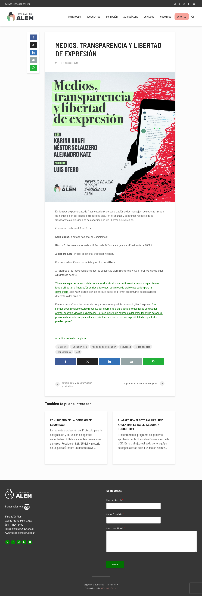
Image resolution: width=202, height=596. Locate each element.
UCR (78, 351)
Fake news (62, 346)
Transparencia (64, 351)
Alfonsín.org (130, 16)
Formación (112, 16)
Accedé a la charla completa (70, 338)
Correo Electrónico (115, 514)
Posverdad (125, 346)
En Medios (149, 16)
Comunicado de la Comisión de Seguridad (71, 422)
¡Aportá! (181, 16)
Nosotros (165, 16)
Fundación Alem (80, 346)
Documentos (93, 16)
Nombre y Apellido (114, 500)
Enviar (115, 564)
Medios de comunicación (104, 346)
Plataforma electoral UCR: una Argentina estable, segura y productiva (140, 424)
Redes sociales (142, 346)
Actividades (74, 16)
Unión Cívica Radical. (108, 588)
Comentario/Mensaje (115, 528)
